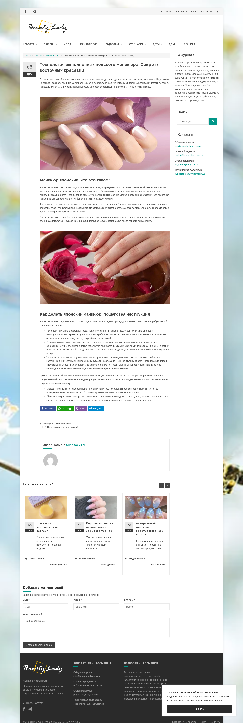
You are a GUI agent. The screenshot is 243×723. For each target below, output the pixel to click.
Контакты (206, 11)
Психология (88, 44)
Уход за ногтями (53, 55)
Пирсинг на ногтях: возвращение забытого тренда (100, 527)
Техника (189, 44)
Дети (156, 44)
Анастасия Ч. (72, 427)
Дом (172, 44)
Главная (166, 11)
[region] (199, 700)
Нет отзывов (53, 427)
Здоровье (112, 44)
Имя (26, 600)
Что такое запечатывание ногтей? (48, 527)
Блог (193, 11)
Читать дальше (58, 564)
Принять (199, 708)
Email (77, 600)
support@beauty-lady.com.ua (190, 173)
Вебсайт (129, 600)
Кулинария (136, 44)
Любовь (49, 44)
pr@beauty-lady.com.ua (187, 164)
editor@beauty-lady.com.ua (189, 155)
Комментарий (32, 614)
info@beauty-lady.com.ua (188, 146)
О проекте (181, 11)
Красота (28, 44)
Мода (67, 44)
